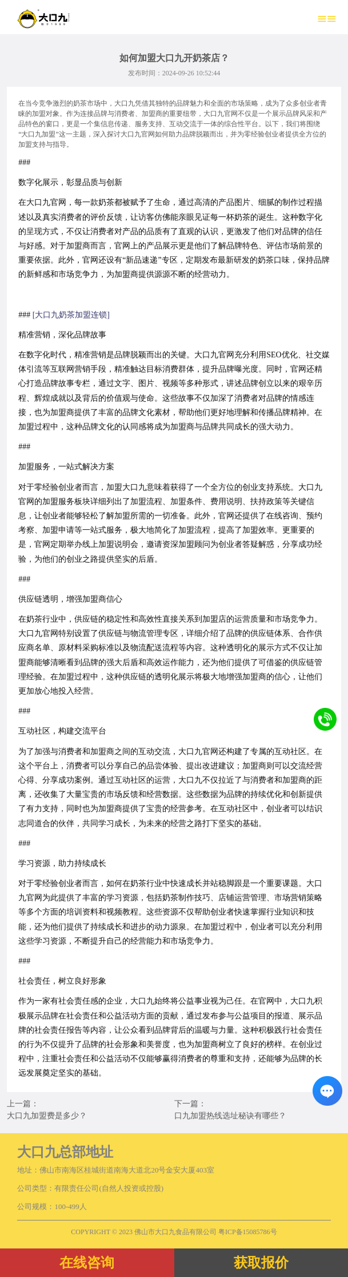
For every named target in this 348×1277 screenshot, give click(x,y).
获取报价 (261, 1262)
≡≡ (327, 18)
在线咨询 (86, 1262)
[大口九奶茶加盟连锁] (71, 315)
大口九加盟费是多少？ (47, 1115)
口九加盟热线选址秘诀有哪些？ (230, 1115)
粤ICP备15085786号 (247, 1232)
